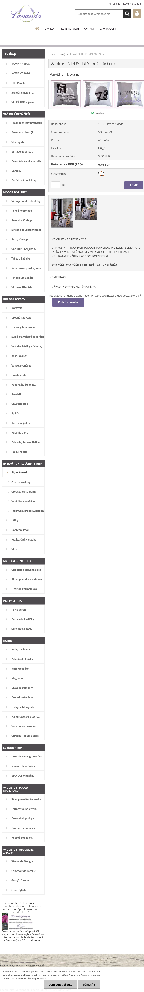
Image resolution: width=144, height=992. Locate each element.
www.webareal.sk (35, 965)
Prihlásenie (114, 3)
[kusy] (55, 184)
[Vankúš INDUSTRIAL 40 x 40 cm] (62, 199)
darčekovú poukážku (28, 931)
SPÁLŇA (112, 264)
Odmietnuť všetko (60, 984)
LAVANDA (49, 28)
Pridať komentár (68, 302)
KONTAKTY (90, 28)
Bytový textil (64, 54)
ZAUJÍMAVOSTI (108, 28)
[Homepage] (37, 28)
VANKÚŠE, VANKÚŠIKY (66, 264)
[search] (127, 13)
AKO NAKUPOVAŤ (69, 28)
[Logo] (26, 14)
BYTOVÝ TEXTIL (94, 264)
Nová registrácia (132, 3)
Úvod (53, 54)
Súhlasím (89, 984)
